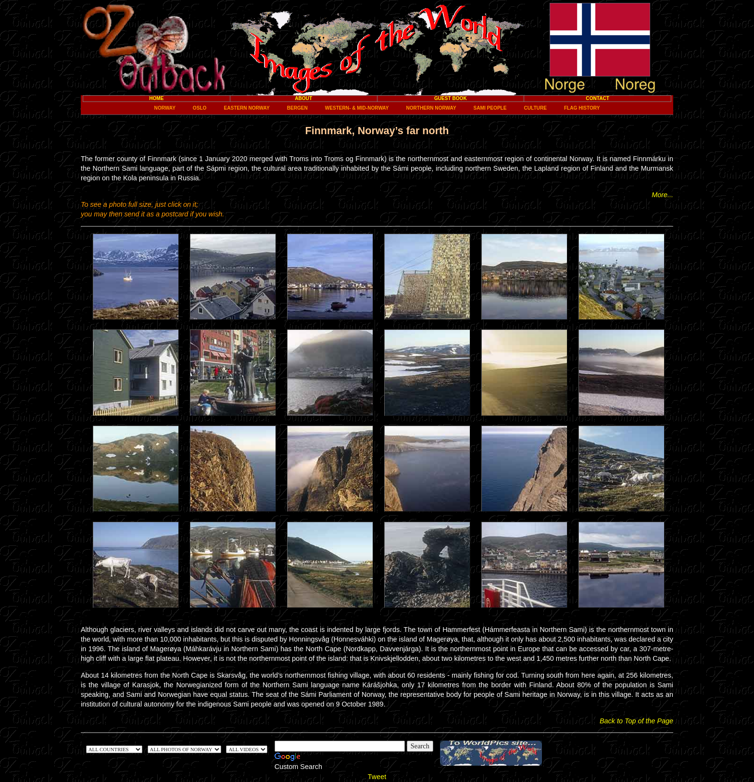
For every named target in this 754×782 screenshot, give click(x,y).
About (303, 98)
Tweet (377, 777)
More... (662, 195)
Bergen (297, 108)
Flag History (582, 108)
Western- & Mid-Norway (357, 108)
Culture (535, 108)
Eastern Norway (246, 108)
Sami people (490, 108)
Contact (597, 98)
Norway (165, 108)
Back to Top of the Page (636, 721)
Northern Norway (431, 108)
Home (156, 98)
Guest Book (450, 98)
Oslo (200, 108)
